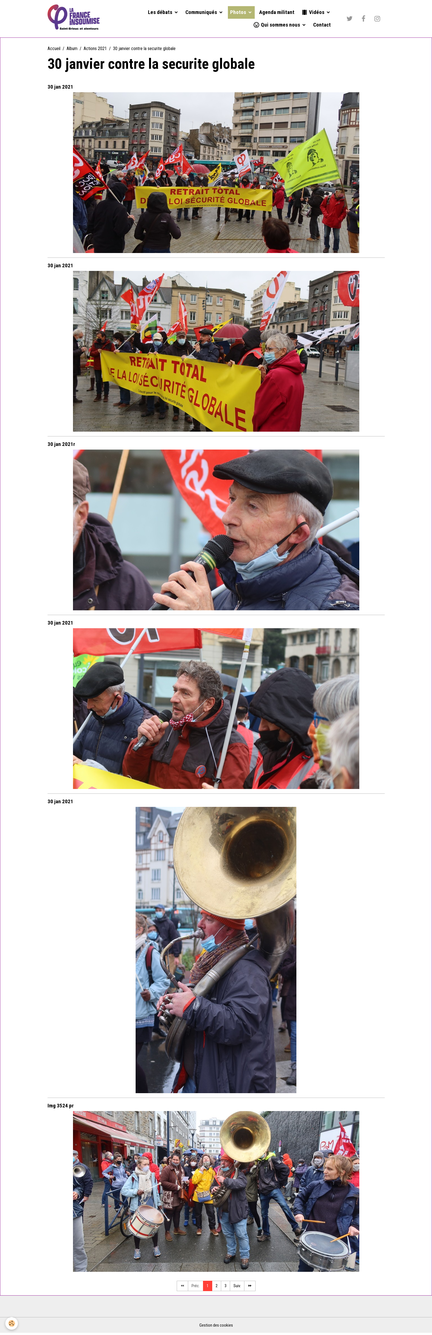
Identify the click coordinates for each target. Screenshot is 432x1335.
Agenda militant (276, 13)
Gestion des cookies (216, 1327)
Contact (322, 25)
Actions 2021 (95, 50)
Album (72, 50)
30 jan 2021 (60, 88)
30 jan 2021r (61, 445)
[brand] (75, 19)
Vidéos (313, 13)
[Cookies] (12, 1323)
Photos (238, 13)
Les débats (160, 13)
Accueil (54, 50)
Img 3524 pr (61, 1107)
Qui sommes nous (277, 25)
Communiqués (201, 13)
